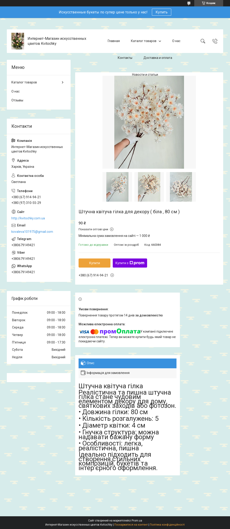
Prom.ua (137, 520)
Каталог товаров (143, 41)
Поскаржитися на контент (131, 524)
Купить (162, 12)
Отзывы (17, 100)
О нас (176, 41)
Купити (94, 263)
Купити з (129, 263)
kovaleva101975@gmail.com (32, 231)
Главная (114, 41)
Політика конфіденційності (167, 524)
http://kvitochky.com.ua (28, 218)
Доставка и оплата (157, 58)
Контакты (125, 58)
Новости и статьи (145, 74)
